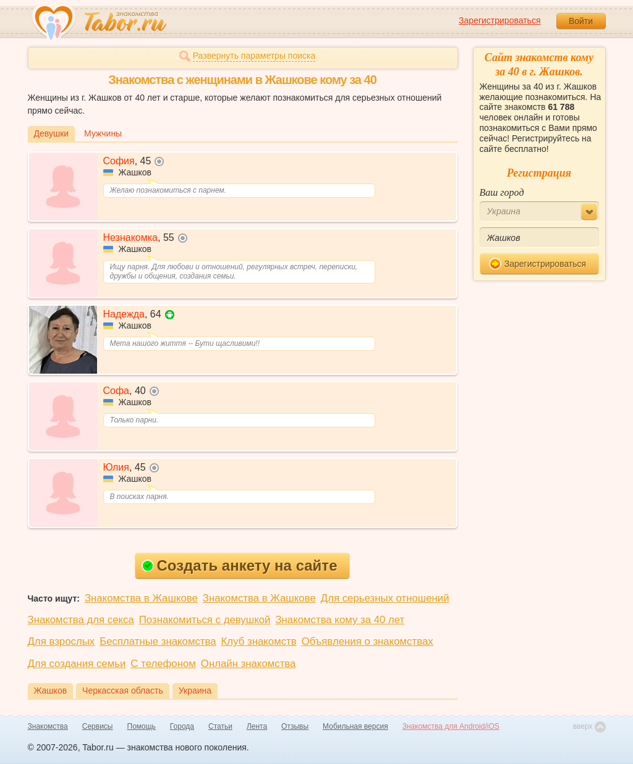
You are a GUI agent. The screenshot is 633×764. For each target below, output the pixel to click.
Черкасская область (122, 690)
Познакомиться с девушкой (205, 620)
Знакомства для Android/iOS (450, 726)
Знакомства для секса (81, 620)
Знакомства (48, 726)
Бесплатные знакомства (158, 641)
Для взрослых (61, 641)
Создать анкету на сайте (240, 565)
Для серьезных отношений (385, 598)
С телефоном (162, 664)
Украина (195, 690)
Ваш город (502, 192)
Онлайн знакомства (248, 664)
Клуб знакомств (259, 641)
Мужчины (103, 133)
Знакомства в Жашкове (141, 598)
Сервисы (97, 726)
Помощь (141, 726)
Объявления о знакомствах (367, 641)
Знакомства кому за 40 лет (339, 620)
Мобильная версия (355, 726)
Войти (581, 21)
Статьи (220, 726)
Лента (257, 726)
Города (182, 726)
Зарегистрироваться (499, 20)
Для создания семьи (77, 664)
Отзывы (294, 726)
